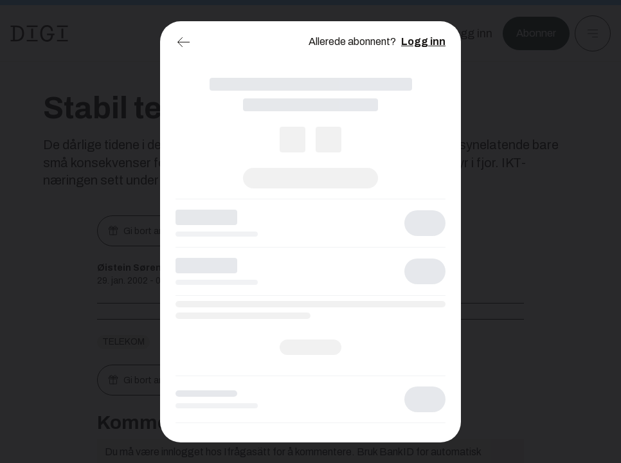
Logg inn (423, 41)
